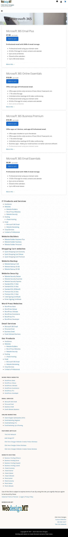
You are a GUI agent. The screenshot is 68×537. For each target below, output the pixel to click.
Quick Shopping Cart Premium (15, 257)
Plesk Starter (9, 478)
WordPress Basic (10, 307)
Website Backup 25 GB (12, 267)
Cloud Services (9, 230)
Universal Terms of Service (10, 497)
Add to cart (12, 39)
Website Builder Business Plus (15, 239)
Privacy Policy (29, 497)
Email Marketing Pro (11, 423)
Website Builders (12, 209)
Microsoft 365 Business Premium (24, 116)
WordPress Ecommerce (12, 314)
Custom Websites (60, 519)
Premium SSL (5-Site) (11, 292)
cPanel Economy (10, 468)
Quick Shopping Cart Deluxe (14, 254)
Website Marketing (12, 227)
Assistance (8, 204)
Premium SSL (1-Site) (11, 294)
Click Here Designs (7, 5)
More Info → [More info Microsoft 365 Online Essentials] (10, 107)
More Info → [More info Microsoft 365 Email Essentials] (10, 192)
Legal (21, 497)
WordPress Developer (12, 319)
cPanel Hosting (11, 219)
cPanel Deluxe (9, 473)
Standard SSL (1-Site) (11, 284)
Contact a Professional (12, 232)
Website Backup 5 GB (12, 264)
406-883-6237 (61, 522)
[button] (3, 11)
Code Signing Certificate (12, 297)
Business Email (10, 332)
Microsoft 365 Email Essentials (23, 158)
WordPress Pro (10, 317)
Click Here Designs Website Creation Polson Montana (21, 442)
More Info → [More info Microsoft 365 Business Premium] (10, 149)
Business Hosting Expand (12, 463)
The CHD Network (10, 434)
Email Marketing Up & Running (14, 425)
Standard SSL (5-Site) (11, 287)
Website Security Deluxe (13, 276)
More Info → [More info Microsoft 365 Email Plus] (10, 64)
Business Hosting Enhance (13, 458)
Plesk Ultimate (9, 486)
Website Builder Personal (13, 244)
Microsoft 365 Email (12, 224)
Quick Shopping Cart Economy (15, 252)
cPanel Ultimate (9, 476)
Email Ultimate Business (13, 334)
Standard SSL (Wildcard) (12, 289)
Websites (8, 207)
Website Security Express (13, 281)
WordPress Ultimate (11, 312)
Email (6, 222)
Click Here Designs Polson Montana (15, 445)
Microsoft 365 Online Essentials (24, 73)
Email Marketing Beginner (12, 420)
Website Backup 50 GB (12, 269)
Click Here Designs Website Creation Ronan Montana (21, 449)
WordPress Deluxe (11, 309)
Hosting (7, 217)
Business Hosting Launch (12, 465)
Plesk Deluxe (8, 483)
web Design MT (9, 438)
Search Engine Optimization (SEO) (15, 418)
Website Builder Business (13, 242)
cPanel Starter (9, 470)
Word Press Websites (13, 212)
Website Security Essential (13, 279)
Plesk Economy (9, 481)
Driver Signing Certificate (13, 299)
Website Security (11, 214)
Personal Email (9, 329)
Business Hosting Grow (12, 460)
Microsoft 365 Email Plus (20, 31)
